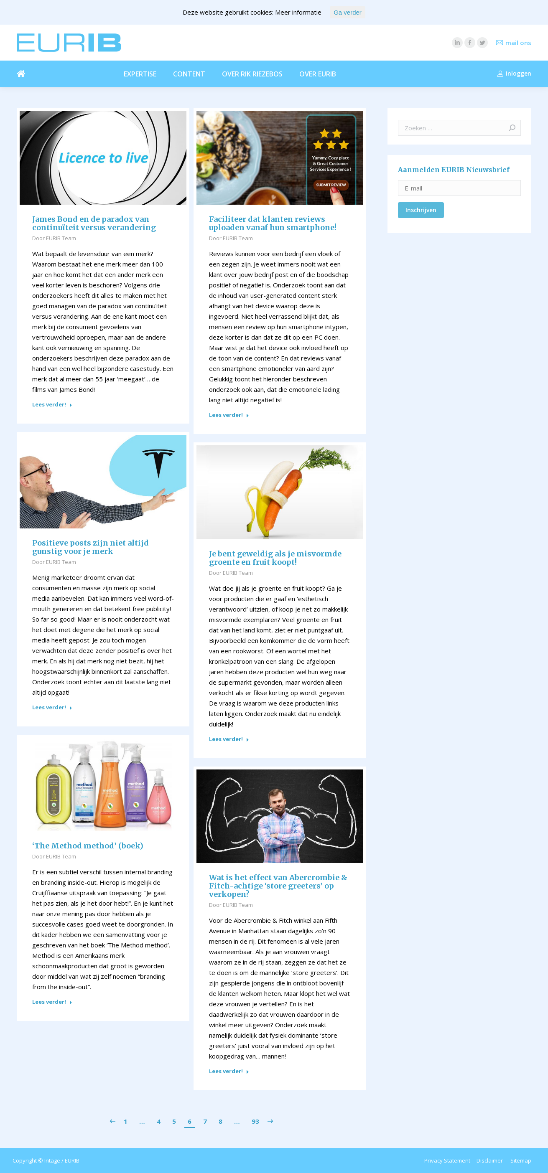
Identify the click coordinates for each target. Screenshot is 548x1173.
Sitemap (520, 1160)
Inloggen (514, 73)
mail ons (518, 43)
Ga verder (348, 12)
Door (54, 238)
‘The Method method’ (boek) (87, 846)
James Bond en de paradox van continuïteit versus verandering (94, 223)
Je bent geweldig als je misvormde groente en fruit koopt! (275, 558)
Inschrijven (420, 210)
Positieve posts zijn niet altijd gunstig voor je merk (90, 547)
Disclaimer (490, 1160)
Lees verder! (52, 404)
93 (255, 1121)
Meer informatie (298, 12)
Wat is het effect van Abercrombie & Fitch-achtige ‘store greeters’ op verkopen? (278, 886)
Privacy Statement (447, 1160)
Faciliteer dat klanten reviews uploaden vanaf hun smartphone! (272, 223)
